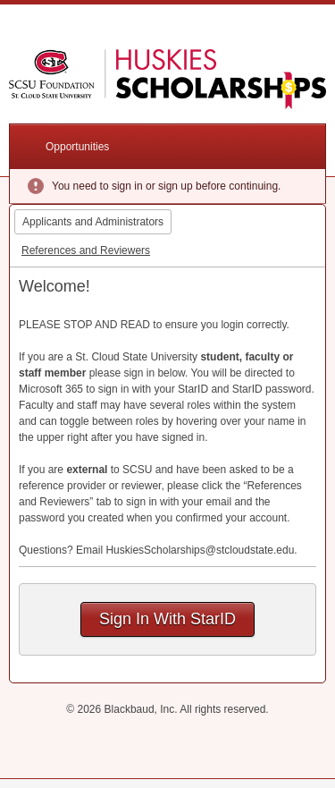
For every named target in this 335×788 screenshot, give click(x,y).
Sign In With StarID (167, 619)
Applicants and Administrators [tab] (92, 222)
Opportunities (77, 146)
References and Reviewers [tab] (85, 250)
